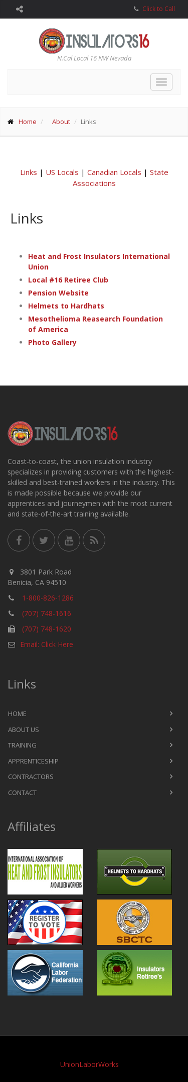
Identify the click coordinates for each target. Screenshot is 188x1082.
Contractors (31, 776)
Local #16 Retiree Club (68, 279)
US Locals (62, 172)
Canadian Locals (114, 172)
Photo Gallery (52, 342)
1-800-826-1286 (48, 597)
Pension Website (58, 293)
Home (28, 121)
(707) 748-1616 (46, 613)
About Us (23, 729)
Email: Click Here (46, 644)
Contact (22, 792)
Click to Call (158, 8)
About (61, 121)
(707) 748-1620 (46, 629)
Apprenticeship (33, 761)
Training (22, 745)
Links (28, 172)
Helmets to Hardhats (66, 305)
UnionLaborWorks (89, 1064)
